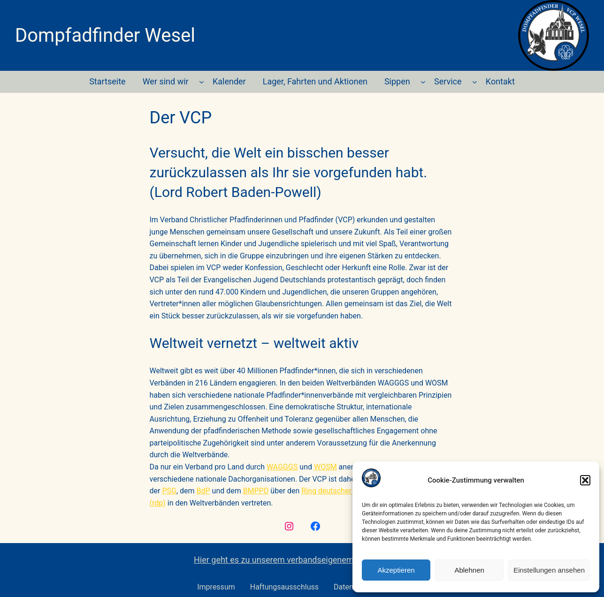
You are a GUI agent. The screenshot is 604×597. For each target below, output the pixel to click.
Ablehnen (469, 570)
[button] (585, 480)
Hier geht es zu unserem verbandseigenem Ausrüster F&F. (302, 560)
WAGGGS (282, 466)
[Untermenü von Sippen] (423, 81)
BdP (203, 490)
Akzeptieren (395, 570)
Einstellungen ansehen (549, 570)
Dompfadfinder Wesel (105, 35)
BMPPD (256, 490)
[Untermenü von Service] (474, 81)
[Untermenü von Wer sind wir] (201, 81)
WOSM (325, 466)
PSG (169, 490)
